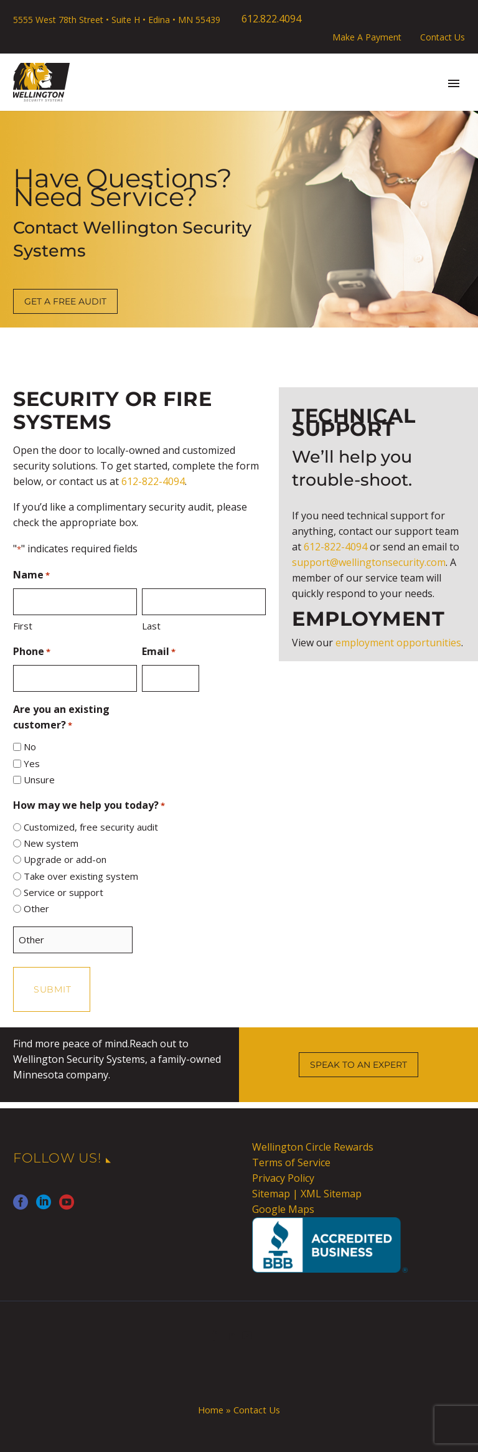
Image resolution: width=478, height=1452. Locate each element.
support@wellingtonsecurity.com (369, 562)
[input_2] (17, 827)
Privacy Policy (283, 1178)
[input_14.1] (17, 747)
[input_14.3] (17, 780)
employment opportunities (398, 642)
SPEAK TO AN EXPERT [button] (358, 1064)
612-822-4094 (153, 481)
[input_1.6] (204, 601)
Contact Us (442, 37)
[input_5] (170, 678)
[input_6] (75, 678)
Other (36, 908)
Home (210, 1409)
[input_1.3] (75, 601)
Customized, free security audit (91, 827)
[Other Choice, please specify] (73, 939)
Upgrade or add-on (65, 859)
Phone (31, 652)
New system (51, 843)
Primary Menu (453, 83)
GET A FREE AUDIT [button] (65, 301)
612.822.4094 (271, 19)
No (30, 746)
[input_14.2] (17, 764)
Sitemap (271, 1193)
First (22, 626)
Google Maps (283, 1209)
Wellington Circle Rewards (312, 1147)
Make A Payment (366, 37)
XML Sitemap (331, 1193)
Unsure (39, 779)
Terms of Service (291, 1162)
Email (159, 652)
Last (151, 626)
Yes (32, 763)
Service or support (63, 892)
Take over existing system (81, 876)
